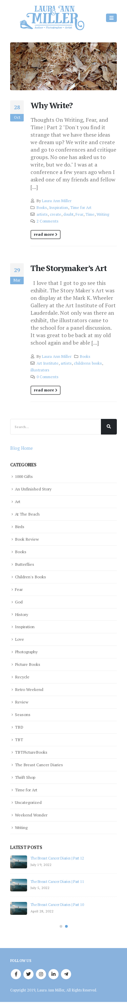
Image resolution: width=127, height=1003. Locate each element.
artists (42, 214)
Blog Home (21, 448)
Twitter (28, 974)
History (21, 614)
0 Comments (48, 376)
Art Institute (48, 363)
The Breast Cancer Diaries (39, 764)
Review (21, 702)
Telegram (66, 974)
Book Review (27, 539)
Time (89, 214)
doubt (68, 214)
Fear (79, 214)
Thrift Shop (25, 777)
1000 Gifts (24, 476)
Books (42, 207)
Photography (26, 651)
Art (17, 501)
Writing (103, 214)
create (55, 214)
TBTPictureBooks (31, 752)
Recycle (22, 676)
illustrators (39, 369)
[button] (61, 926)
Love (19, 639)
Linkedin (53, 974)
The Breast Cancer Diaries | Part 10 (57, 904)
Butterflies (24, 564)
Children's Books (30, 576)
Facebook (16, 974)
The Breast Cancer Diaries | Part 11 (57, 881)
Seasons (22, 714)
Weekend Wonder (31, 814)
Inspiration (58, 207)
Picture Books (27, 664)
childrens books (88, 363)
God (19, 601)
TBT (19, 739)
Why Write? (51, 105)
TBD (19, 727)
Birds (19, 526)
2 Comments (48, 221)
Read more (44, 234)
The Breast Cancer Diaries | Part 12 (57, 858)
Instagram (41, 974)
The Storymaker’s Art (68, 268)
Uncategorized (28, 802)
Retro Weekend (29, 689)
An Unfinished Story (33, 488)
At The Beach (27, 514)
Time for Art (80, 207)
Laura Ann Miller (56, 200)
